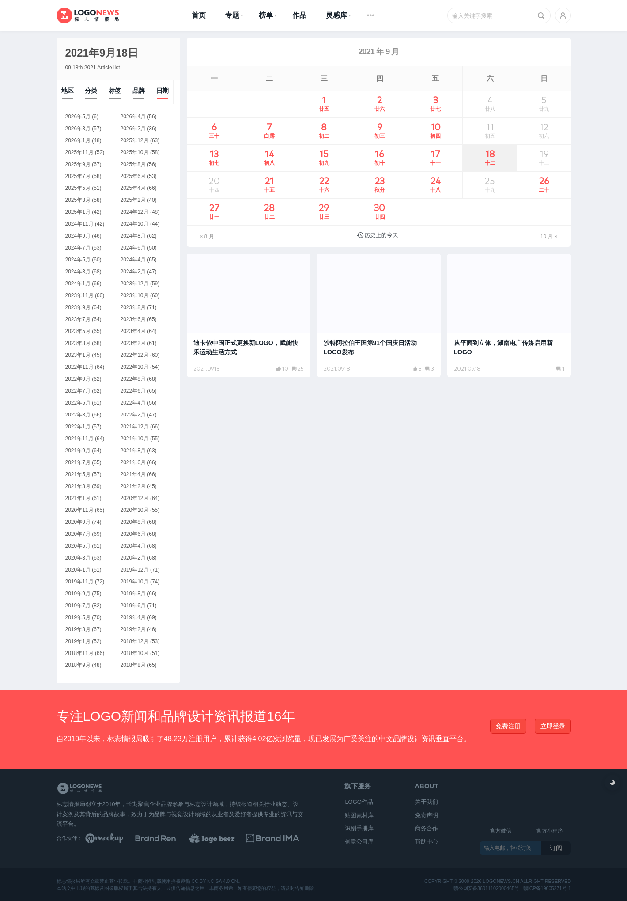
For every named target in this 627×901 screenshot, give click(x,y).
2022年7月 (78, 391)
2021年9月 (78, 450)
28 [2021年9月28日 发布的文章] (269, 212)
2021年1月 (78, 498)
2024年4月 (133, 260)
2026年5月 (78, 117)
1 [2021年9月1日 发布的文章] (324, 104)
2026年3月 (78, 128)
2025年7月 (78, 176)
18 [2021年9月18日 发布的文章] (490, 158)
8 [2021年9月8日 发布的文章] (324, 131)
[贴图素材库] (112, 838)
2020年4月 (133, 546)
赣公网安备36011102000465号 (486, 888)
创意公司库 (359, 841)
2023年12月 (135, 283)
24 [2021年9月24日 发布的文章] (435, 185)
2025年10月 (135, 152)
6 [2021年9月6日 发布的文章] (214, 131)
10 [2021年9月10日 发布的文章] (435, 131)
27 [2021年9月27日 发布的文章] (214, 212)
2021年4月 (133, 474)
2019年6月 (133, 605)
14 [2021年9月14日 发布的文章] (269, 158)
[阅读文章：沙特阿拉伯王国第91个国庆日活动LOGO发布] (379, 315)
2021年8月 (133, 450)
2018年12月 (135, 641)
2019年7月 (78, 605)
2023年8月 (133, 307)
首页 (199, 15)
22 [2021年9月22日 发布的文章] (324, 185)
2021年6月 (133, 462)
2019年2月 (133, 629)
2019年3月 (78, 629)
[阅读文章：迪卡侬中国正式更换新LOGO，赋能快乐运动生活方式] (248, 315)
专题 (232, 15)
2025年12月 (135, 140)
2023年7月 (78, 319)
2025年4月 (133, 188)
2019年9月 (78, 594)
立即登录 (552, 726)
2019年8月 (133, 594)
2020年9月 (78, 522)
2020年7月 (78, 534)
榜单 (266, 15)
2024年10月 (135, 224)
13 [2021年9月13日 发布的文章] (214, 158)
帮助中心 (426, 841)
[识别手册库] (276, 838)
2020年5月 (78, 546)
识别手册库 (359, 828)
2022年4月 (133, 403)
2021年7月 (78, 462)
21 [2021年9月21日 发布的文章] (269, 185)
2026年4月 (133, 117)
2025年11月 (79, 152)
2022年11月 (79, 367)
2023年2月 (133, 343)
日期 (162, 90)
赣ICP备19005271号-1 (546, 888)
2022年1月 (78, 427)
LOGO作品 (359, 802)
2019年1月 (78, 641)
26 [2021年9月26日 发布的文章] (544, 185)
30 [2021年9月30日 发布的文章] (379, 212)
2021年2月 (133, 486)
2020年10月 (135, 510)
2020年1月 (78, 570)
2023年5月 (78, 331)
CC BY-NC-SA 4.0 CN (214, 881)
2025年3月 (78, 200)
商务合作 (426, 828)
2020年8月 (133, 522)
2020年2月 (133, 558)
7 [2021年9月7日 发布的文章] (269, 131)
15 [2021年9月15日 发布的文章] (324, 158)
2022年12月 (135, 355)
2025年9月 (78, 164)
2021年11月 (79, 438)
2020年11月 (79, 510)
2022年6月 (133, 391)
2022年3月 (78, 415)
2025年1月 (78, 212)
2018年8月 (133, 665)
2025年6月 (133, 176)
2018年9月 (78, 665)
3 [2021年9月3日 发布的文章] (435, 104)
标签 (115, 90)
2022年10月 (135, 367)
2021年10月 (135, 438)
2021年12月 (135, 427)
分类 (91, 90)
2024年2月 (133, 272)
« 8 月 (207, 236)
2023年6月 (133, 319)
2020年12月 (135, 498)
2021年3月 (78, 486)
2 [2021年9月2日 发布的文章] (379, 104)
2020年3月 (78, 558)
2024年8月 (133, 236)
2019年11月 (79, 582)
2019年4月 (133, 617)
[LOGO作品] (221, 838)
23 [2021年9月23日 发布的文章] (379, 185)
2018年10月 (135, 653)
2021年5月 (78, 474)
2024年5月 (78, 260)
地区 (67, 90)
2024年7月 (78, 248)
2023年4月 (133, 331)
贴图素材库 (359, 815)
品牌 (138, 90)
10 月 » (549, 236)
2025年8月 (133, 164)
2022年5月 (78, 403)
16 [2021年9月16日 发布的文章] (379, 158)
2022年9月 (78, 379)
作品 (299, 15)
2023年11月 (79, 295)
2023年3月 (78, 343)
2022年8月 (133, 379)
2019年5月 (78, 617)
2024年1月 (78, 283)
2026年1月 (78, 140)
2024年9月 (78, 236)
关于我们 (426, 802)
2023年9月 (78, 307)
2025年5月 (78, 188)
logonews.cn (501, 881)
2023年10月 (135, 295)
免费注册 (508, 726)
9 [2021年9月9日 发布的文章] (379, 131)
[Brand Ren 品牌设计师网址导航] (167, 838)
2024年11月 (79, 224)
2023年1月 (78, 355)
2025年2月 (133, 200)
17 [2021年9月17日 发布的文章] (435, 158)
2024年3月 (78, 272)
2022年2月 (133, 415)
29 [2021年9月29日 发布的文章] (324, 212)
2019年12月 (135, 570)
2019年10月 (135, 582)
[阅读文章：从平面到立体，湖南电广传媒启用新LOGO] (509, 315)
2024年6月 (133, 248)
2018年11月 (79, 653)
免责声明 (426, 815)
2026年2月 (133, 128)
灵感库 (336, 15)
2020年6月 (133, 534)
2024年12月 (135, 212)
